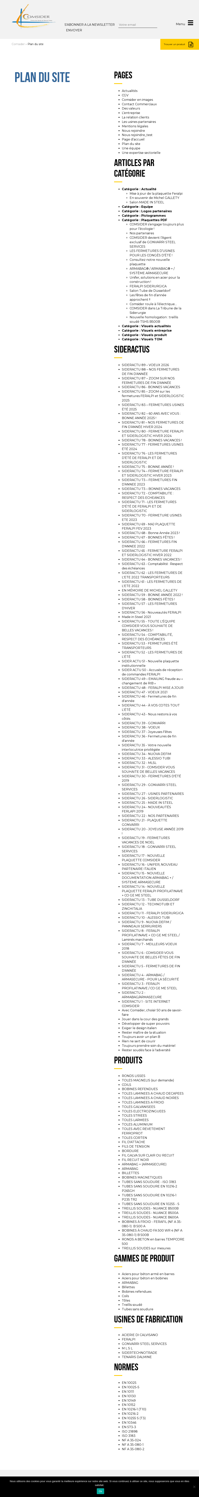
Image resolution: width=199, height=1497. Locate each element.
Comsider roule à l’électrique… (153, 304)
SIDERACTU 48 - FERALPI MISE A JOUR (152, 688)
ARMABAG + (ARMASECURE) (144, 1164)
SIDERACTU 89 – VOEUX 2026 (145, 365)
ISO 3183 (128, 1436)
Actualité (148, 189)
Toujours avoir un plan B (141, 1037)
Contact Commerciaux (139, 104)
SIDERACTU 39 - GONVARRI (144, 723)
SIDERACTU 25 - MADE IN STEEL (147, 803)
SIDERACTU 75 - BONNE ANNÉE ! (148, 467)
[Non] (194, 1487)
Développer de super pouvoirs (145, 1023)
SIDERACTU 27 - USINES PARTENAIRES (153, 794)
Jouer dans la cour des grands (145, 1019)
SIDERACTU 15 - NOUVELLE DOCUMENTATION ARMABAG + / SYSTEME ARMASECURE (147, 877)
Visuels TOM (151, 339)
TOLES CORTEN (134, 1138)
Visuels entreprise (156, 330)
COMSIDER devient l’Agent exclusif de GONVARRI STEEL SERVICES (152, 242)
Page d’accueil (133, 139)
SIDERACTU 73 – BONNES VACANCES (151, 489)
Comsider (18, 44)
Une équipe (131, 148)
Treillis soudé (132, 1305)
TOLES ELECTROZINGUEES (144, 1111)
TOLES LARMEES (135, 1120)
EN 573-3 (129, 1427)
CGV (125, 95)
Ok (100, 1491)
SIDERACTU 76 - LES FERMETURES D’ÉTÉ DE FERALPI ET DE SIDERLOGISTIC (149, 458)
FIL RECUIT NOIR (135, 1160)
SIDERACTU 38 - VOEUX (141, 727)
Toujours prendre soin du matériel (148, 1046)
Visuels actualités (156, 326)
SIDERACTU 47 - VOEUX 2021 (145, 692)
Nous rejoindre (133, 131)
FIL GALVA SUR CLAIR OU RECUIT (148, 1155)
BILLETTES (130, 1173)
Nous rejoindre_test (137, 135)
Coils (125, 1296)
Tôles (126, 1300)
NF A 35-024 (131, 1440)
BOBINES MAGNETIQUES (142, 1177)
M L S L (127, 1348)
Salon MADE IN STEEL (147, 202)
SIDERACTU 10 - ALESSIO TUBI (146, 917)
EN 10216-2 (130, 1414)
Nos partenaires (142, 233)
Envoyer (74, 30)
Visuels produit (154, 335)
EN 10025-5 (130, 1387)
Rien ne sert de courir (138, 1041)
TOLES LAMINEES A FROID (143, 1102)
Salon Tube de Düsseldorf (150, 291)
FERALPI (128, 1339)
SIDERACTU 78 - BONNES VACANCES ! (152, 440)
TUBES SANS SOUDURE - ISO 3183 (149, 1182)
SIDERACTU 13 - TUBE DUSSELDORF (151, 900)
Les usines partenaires (139, 122)
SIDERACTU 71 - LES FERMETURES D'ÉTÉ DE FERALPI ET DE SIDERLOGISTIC (149, 506)
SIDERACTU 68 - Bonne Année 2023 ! (151, 533)
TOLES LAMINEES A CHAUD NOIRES (150, 1098)
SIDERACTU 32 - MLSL (139, 763)
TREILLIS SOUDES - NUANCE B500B (150, 1208)
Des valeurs (131, 108)
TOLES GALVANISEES (138, 1107)
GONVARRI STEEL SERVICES (144, 1344)
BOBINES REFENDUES (140, 1089)
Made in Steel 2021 (136, 617)
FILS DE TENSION (136, 1146)
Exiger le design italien (139, 1028)
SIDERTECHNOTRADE (139, 1353)
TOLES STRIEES (134, 1115)
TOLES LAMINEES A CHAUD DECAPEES (153, 1093)
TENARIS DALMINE (137, 1357)
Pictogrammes (153, 215)
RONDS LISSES (133, 1076)
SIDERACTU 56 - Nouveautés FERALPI (151, 612)
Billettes (128, 1287)
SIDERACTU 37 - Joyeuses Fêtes (147, 732)
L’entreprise (131, 113)
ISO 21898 (130, 1431)
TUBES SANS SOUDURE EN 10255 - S (150, 1204)
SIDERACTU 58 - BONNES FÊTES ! (148, 599)
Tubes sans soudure (137, 1309)
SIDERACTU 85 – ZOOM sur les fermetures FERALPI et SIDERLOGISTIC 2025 (153, 396)
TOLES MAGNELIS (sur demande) (148, 1080)
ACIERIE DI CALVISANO (140, 1335)
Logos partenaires (156, 211)
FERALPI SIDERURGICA (148, 286)
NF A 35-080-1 (133, 1445)
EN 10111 (128, 1391)
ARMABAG (130, 1169)
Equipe (147, 207)
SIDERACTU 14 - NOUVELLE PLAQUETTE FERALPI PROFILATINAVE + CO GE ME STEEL (152, 891)
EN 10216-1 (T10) (134, 1409)
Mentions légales (135, 126)
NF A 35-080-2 (133, 1449)
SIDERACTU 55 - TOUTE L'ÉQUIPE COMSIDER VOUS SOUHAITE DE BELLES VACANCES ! (148, 626)
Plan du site (131, 144)
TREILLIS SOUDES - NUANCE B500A (150, 1213)
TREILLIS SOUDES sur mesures (146, 1248)
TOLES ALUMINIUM (137, 1124)
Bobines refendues (136, 1291)
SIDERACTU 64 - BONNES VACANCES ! (151, 559)
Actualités (129, 91)
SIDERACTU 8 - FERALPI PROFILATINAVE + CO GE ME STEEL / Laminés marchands (151, 935)
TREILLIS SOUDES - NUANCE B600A (150, 1217)
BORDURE (130, 1151)
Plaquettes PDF (154, 220)
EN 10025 (129, 1383)
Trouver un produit (178, 44)
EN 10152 (128, 1405)
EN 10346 (129, 1422)
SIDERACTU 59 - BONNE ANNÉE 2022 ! (152, 595)
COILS (126, 1085)
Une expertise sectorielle (141, 153)
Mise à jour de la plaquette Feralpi (156, 193)
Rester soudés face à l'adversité (146, 1050)
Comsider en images (137, 100)
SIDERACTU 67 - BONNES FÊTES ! (148, 537)
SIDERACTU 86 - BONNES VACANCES (151, 387)
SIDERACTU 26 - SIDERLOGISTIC (147, 798)
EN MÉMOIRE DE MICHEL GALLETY (149, 590)
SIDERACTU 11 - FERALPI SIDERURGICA (152, 913)
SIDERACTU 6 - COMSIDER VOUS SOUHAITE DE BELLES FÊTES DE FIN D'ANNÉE (151, 957)
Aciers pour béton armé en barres (148, 1274)
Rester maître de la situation (144, 1032)
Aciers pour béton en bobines (145, 1278)
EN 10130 (129, 1396)
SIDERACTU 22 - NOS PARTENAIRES (150, 816)
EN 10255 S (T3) (134, 1418)
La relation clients (135, 117)
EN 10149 (129, 1400)
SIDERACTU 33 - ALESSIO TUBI (146, 758)
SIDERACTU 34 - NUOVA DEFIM (146, 754)
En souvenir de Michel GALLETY (154, 198)
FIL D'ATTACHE (133, 1142)
